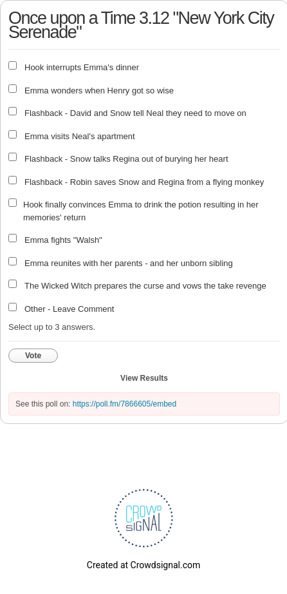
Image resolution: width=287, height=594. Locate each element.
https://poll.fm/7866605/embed (124, 403)
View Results (144, 378)
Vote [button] (33, 355)
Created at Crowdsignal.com (143, 565)
